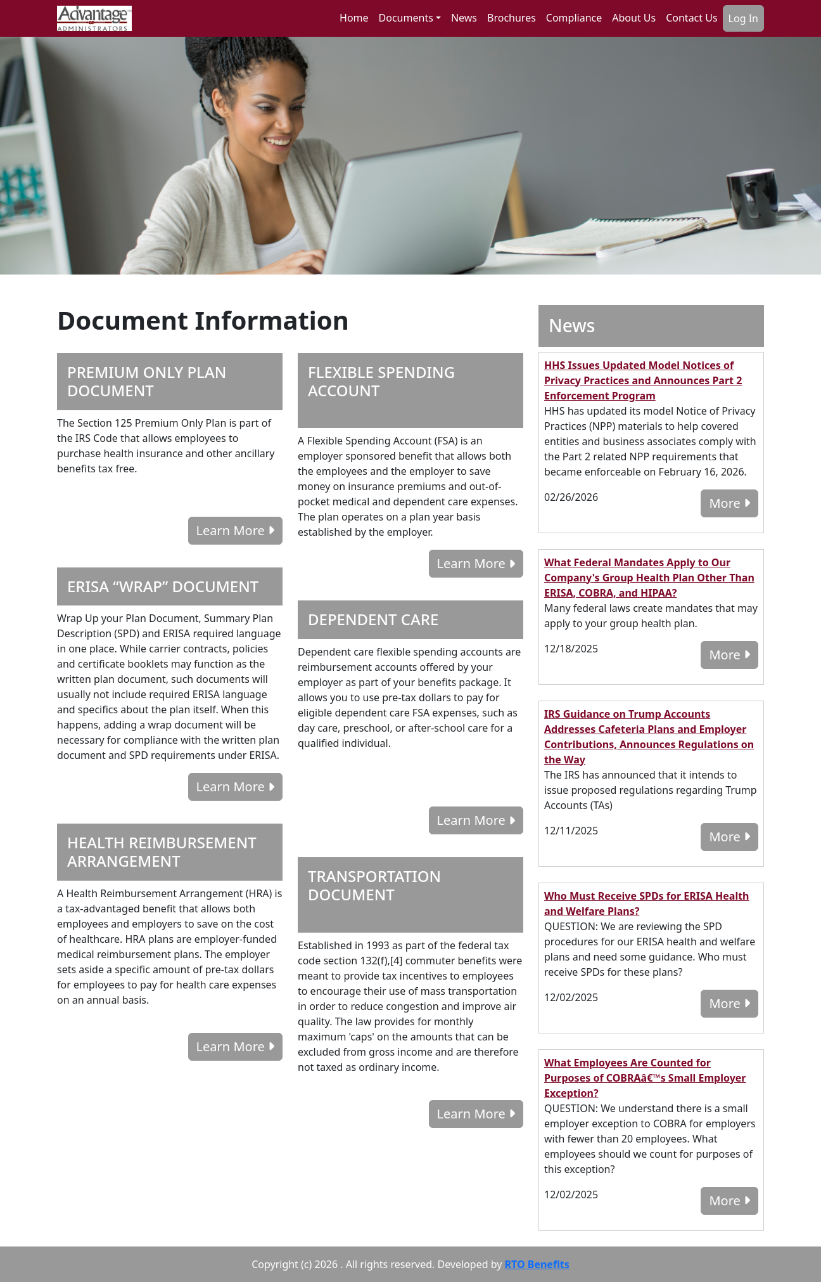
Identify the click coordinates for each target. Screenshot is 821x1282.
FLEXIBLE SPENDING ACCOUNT (381, 381)
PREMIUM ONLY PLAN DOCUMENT (146, 381)
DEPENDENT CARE (373, 619)
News (464, 18)
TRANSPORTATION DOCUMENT (374, 885)
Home (354, 18)
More (729, 503)
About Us (634, 18)
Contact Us (691, 18)
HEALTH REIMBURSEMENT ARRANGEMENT (162, 851)
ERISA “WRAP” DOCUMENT (162, 586)
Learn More (235, 530)
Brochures (511, 18)
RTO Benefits (537, 1264)
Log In (743, 18)
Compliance (574, 18)
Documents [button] (406, 18)
